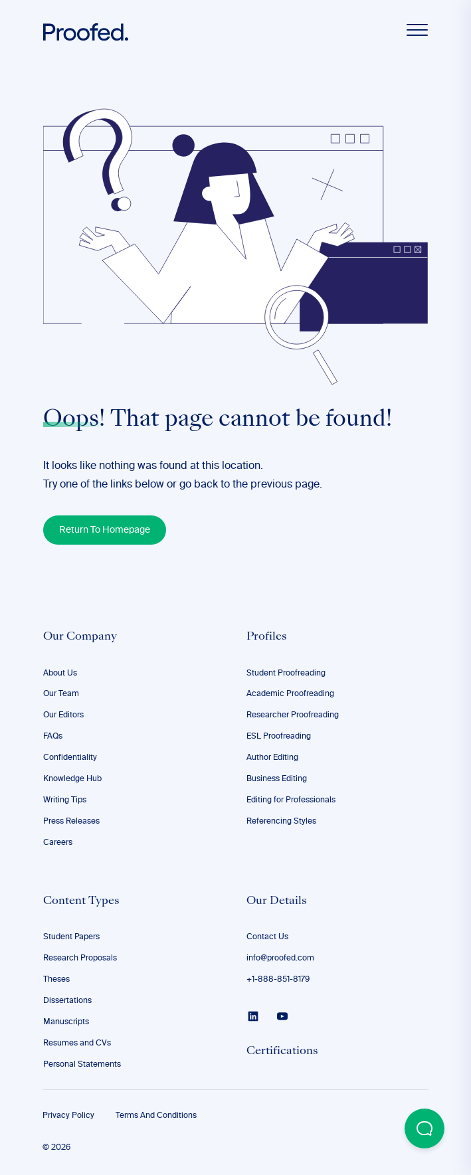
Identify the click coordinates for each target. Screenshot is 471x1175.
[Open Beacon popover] (424, 1128)
